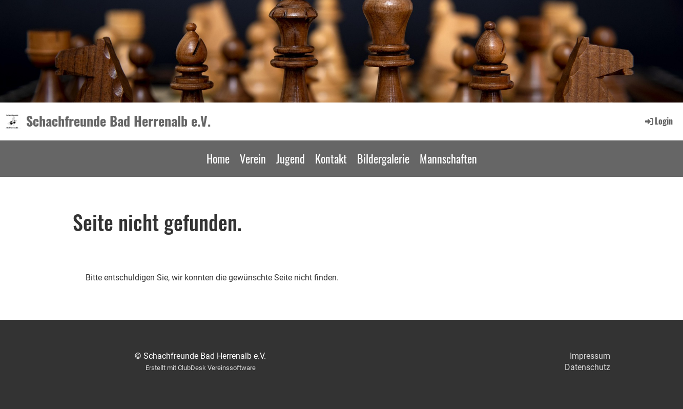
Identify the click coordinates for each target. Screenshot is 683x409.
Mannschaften (448, 158)
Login (658, 121)
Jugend (290, 158)
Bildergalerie (383, 158)
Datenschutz (587, 367)
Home (218, 158)
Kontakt (331, 158)
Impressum (590, 356)
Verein (253, 158)
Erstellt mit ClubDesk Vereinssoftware (201, 368)
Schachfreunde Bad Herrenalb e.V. (118, 121)
